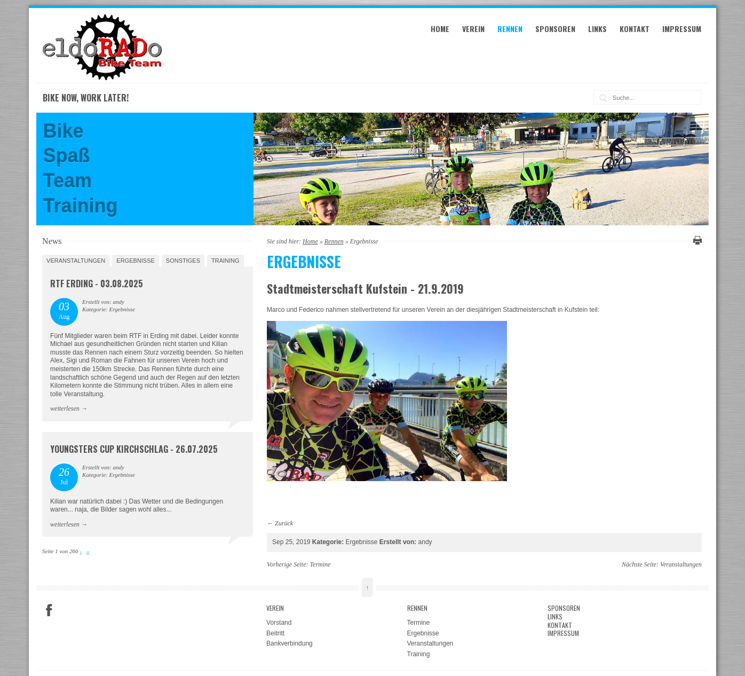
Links (597, 28)
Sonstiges (183, 260)
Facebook (49, 610)
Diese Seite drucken (696, 240)
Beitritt (275, 633)
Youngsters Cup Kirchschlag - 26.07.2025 (134, 449)
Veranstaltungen (75, 260)
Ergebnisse (135, 260)
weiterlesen (65, 408)
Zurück (284, 523)
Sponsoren (555, 28)
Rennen (509, 28)
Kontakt (634, 28)
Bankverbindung (289, 643)
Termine (320, 564)
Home (440, 28)
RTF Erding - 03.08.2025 (96, 283)
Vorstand (278, 622)
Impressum (681, 28)
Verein (473, 28)
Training (225, 260)
